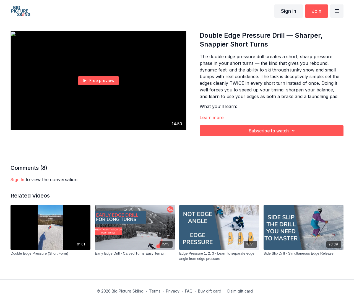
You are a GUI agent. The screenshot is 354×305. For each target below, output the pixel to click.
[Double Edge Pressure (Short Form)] (50, 253)
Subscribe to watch (272, 130)
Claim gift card (240, 291)
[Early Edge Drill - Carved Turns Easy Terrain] (135, 253)
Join (316, 11)
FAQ (188, 291)
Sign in (288, 11)
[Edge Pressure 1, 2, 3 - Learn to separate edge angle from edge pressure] (219, 256)
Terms (154, 291)
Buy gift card (209, 291)
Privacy (172, 291)
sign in (17, 179)
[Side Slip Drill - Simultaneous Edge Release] (303, 253)
